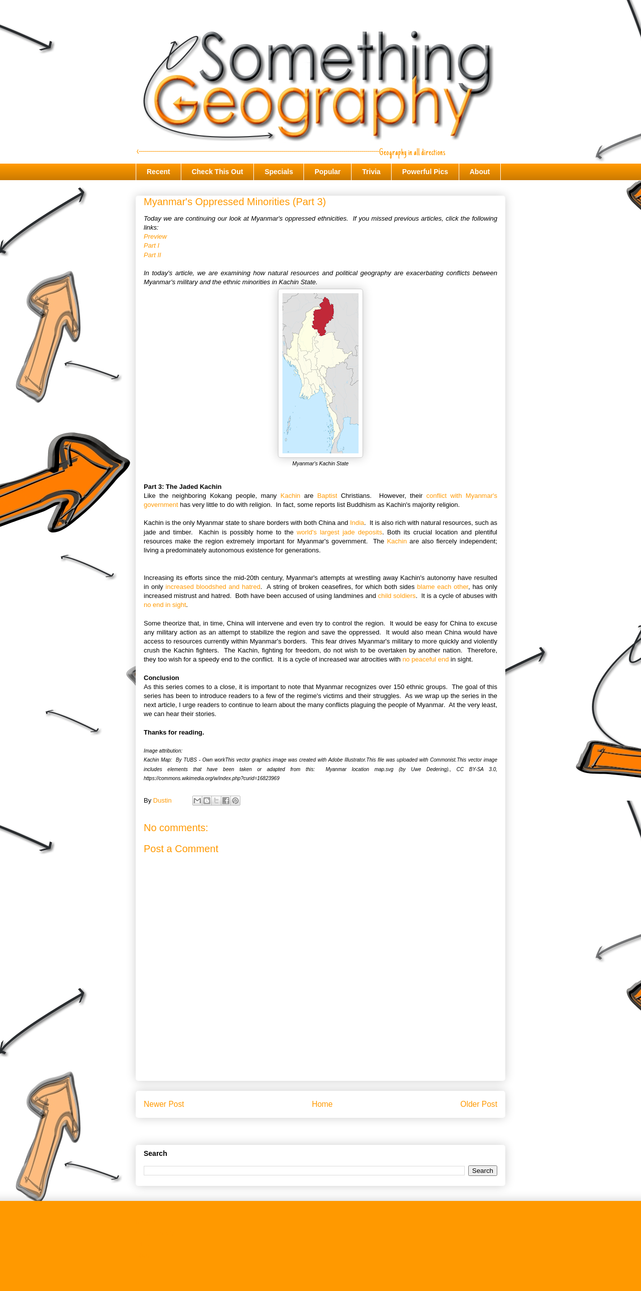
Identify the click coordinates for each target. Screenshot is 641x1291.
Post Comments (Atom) (340, 1130)
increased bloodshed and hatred (213, 586)
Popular (327, 172)
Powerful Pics (425, 172)
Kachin (290, 495)
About (480, 172)
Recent (158, 172)
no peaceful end (426, 659)
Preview (155, 236)
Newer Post (164, 1104)
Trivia (371, 172)
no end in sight (165, 604)
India (357, 522)
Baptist (327, 495)
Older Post (478, 1104)
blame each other (442, 586)
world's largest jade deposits (339, 532)
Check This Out (217, 172)
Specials (278, 172)
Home (322, 1104)
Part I (151, 245)
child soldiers (397, 595)
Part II (152, 255)
